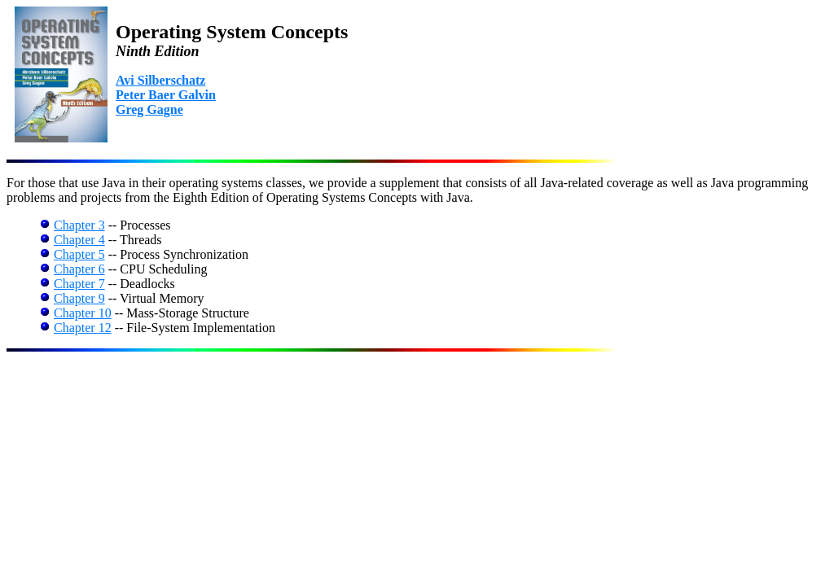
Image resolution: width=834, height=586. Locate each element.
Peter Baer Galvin (166, 95)
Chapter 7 (79, 284)
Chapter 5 (79, 254)
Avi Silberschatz (160, 80)
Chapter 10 (83, 313)
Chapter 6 (79, 269)
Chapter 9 (79, 298)
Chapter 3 (79, 225)
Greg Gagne (149, 109)
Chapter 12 (83, 328)
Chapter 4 (79, 240)
